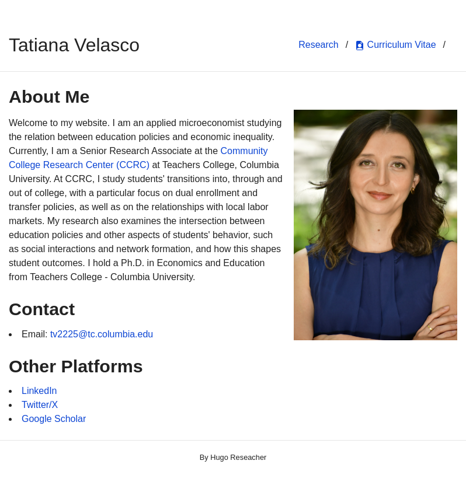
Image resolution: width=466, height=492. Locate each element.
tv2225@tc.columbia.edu (101, 334)
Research (318, 45)
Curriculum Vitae (395, 45)
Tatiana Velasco (74, 44)
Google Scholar (54, 419)
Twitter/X (40, 405)
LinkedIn (39, 391)
